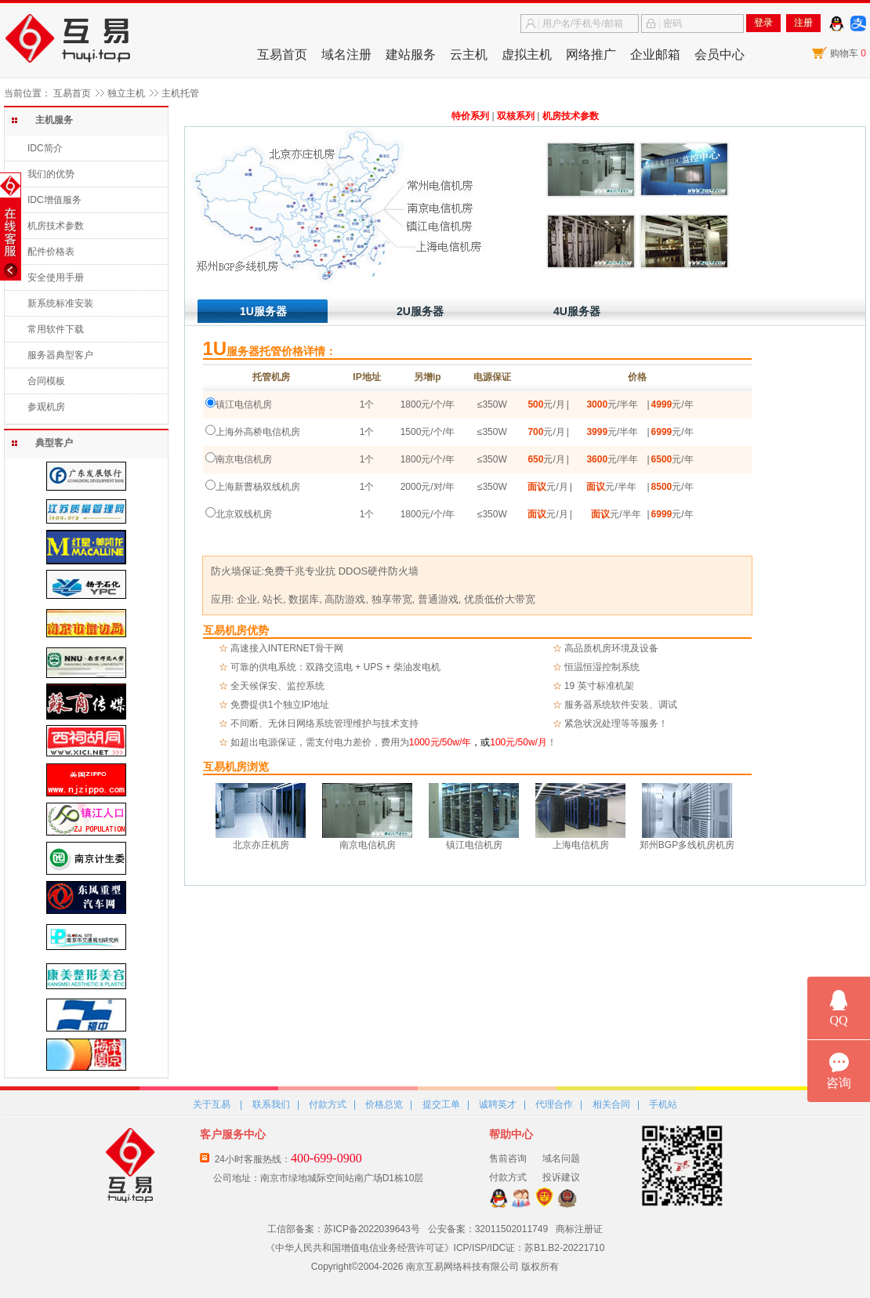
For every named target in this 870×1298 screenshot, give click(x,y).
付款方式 (327, 1104)
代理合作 (554, 1104)
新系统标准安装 (60, 303)
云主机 (469, 54)
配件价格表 (50, 251)
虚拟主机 (527, 54)
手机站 (663, 1104)
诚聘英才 (498, 1104)
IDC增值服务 (54, 199)
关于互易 (211, 1104)
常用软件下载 (55, 329)
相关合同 (611, 1104)
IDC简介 (45, 148)
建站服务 (411, 54)
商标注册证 (579, 1229)
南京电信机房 (244, 459)
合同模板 (46, 380)
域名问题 (561, 1158)
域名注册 (346, 54)
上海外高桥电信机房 (258, 431)
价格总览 (384, 1104)
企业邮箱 (655, 54)
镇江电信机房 (244, 404)
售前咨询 (508, 1158)
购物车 (848, 53)
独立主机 (126, 93)
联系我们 (271, 1104)
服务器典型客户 (60, 355)
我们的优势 (50, 174)
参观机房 (46, 406)
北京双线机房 (244, 514)
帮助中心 (511, 1134)
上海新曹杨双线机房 (258, 486)
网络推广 (591, 54)
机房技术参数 (55, 225)
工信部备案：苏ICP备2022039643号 (343, 1229)
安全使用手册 (55, 277)
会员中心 (719, 54)
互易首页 (282, 54)
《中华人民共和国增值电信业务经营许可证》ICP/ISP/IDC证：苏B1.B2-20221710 (435, 1247)
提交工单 (441, 1104)
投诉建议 (561, 1177)
